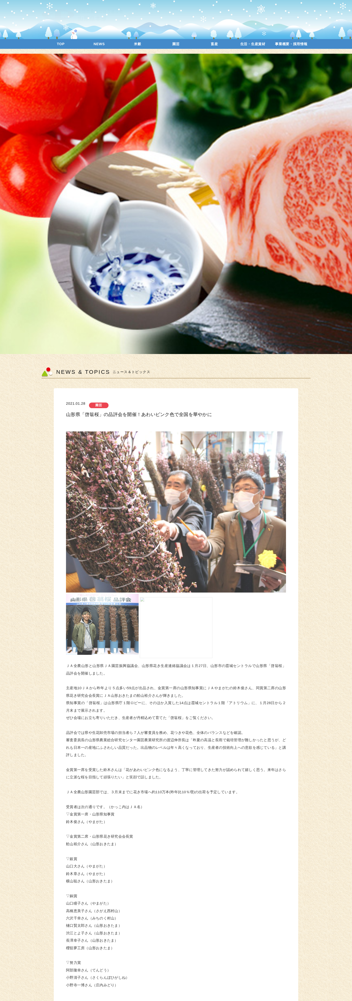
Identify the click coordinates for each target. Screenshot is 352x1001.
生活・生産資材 (252, 44)
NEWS (99, 44)
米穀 (137, 44)
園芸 (175, 44)
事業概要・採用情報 (291, 44)
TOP (61, 44)
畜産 (214, 44)
